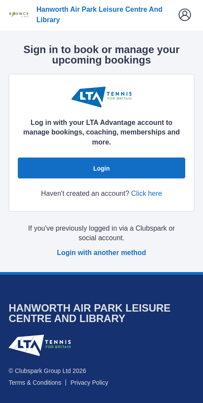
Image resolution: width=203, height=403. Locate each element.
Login (101, 168)
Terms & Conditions (35, 382)
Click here (146, 193)
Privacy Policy (89, 382)
